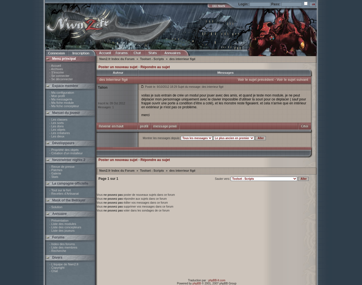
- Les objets (57, 129)
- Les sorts (56, 123)
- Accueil (55, 65)
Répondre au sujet (155, 67)
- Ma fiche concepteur (64, 106)
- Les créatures (59, 133)
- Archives (56, 69)
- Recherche (57, 250)
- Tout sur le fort (60, 190)
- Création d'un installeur (66, 153)
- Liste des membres (63, 247)
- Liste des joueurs (62, 230)
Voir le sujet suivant (292, 80)
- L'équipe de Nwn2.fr (64, 264)
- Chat (53, 271)
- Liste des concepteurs (65, 227)
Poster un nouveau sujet (117, 67)
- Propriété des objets (64, 149)
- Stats (53, 176)
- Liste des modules (62, 224)
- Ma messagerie (60, 99)
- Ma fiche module (61, 102)
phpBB (197, 283)
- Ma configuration (61, 92)
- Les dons (56, 126)
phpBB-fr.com (216, 280)
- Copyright (56, 267)
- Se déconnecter (61, 79)
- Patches (55, 170)
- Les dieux (56, 136)
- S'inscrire (56, 72)
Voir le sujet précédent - (257, 80)
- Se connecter (59, 75)
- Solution (55, 207)
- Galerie (55, 173)
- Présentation (58, 220)
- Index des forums (62, 244)
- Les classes (58, 119)
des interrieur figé (182, 59)
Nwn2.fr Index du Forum (117, 59)
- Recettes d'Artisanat (64, 193)
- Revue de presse (62, 166)
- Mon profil (57, 96)
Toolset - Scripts (152, 59)
